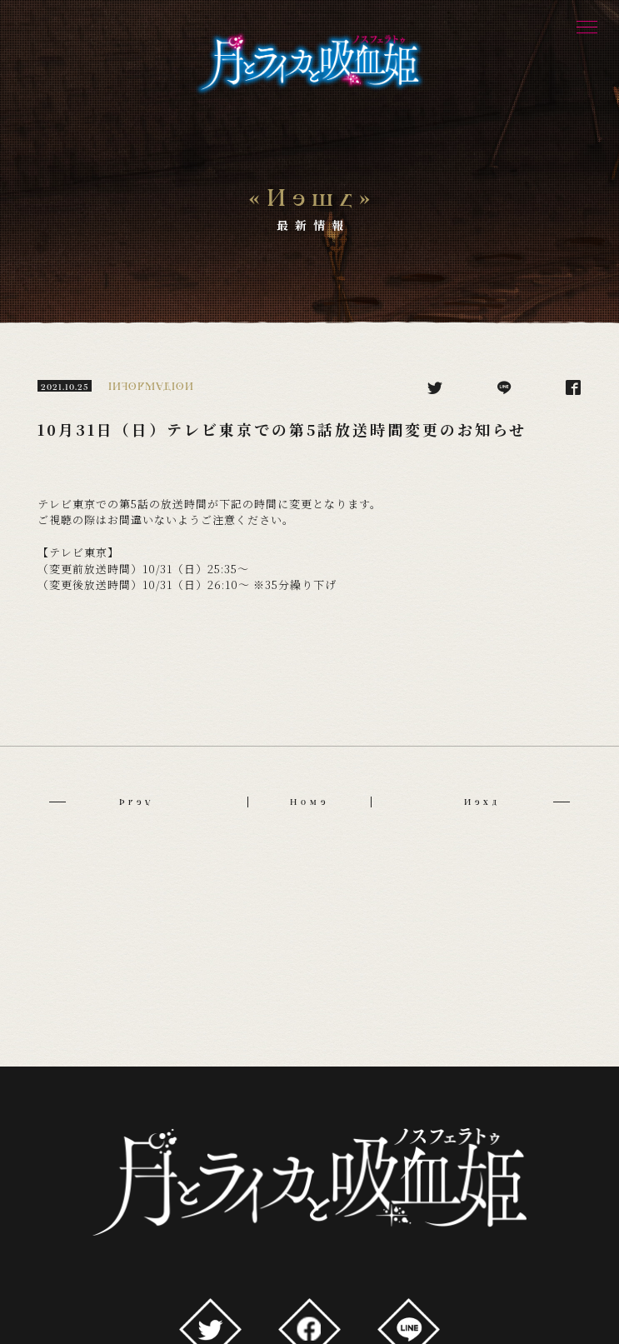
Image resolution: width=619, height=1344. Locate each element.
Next (516, 802)
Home (309, 802)
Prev (101, 802)
